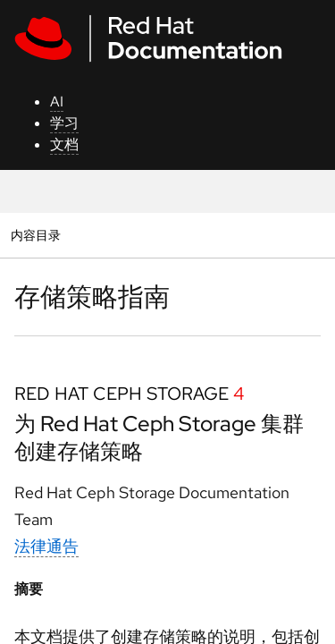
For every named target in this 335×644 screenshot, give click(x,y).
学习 (64, 123)
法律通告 (46, 546)
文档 (64, 144)
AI (56, 101)
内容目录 (35, 234)
